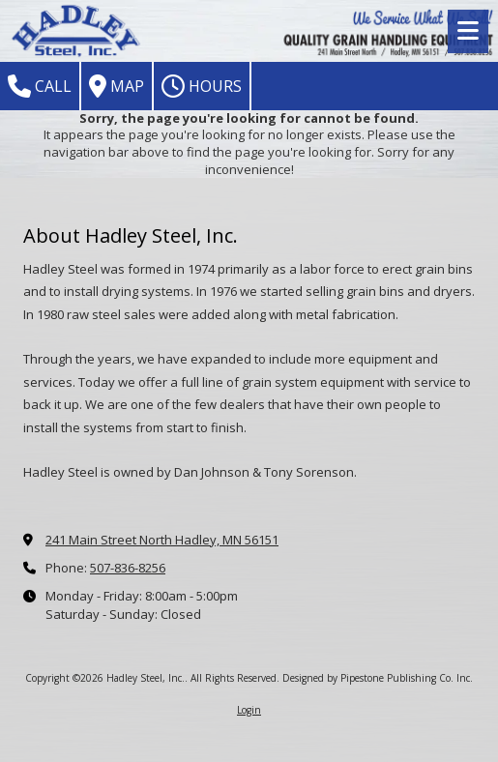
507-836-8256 (127, 567)
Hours (201, 86)
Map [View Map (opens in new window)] (116, 86)
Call (40, 86)
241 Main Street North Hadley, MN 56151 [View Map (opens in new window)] (161, 539)
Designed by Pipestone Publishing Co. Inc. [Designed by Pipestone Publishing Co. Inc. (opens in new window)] (377, 678)
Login (249, 710)
